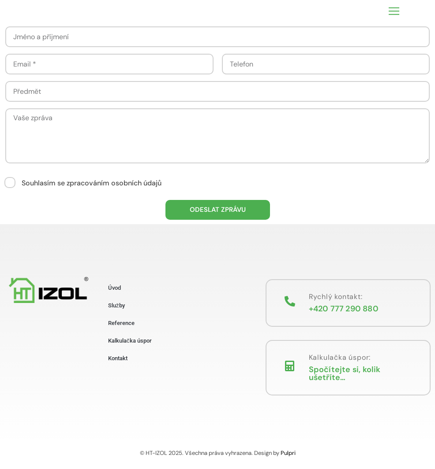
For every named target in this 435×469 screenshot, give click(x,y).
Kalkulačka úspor (130, 340)
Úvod (114, 287)
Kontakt (118, 358)
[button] (394, 11)
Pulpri (288, 453)
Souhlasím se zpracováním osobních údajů (91, 183)
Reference (121, 323)
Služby (116, 305)
